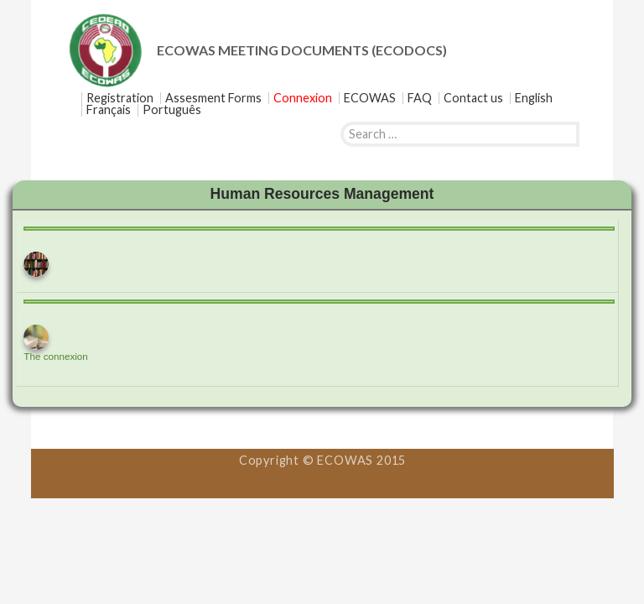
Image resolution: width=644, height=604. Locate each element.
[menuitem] (534, 98)
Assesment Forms (213, 98)
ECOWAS (370, 98)
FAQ (420, 98)
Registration (119, 98)
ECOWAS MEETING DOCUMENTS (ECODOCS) (302, 50)
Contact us (473, 98)
